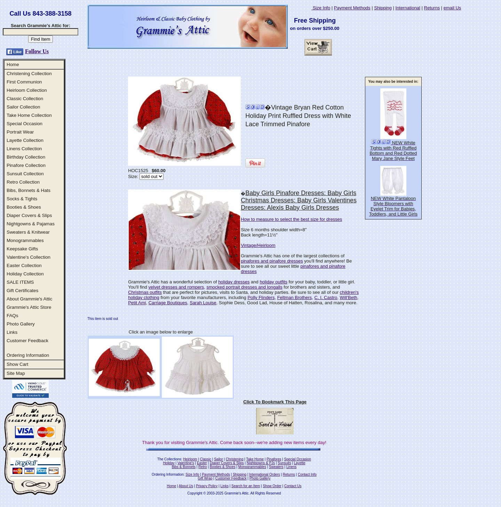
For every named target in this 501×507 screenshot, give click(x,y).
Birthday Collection (26, 157)
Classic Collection (25, 98)
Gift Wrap (205, 478)
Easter (202, 463)
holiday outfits (273, 281)
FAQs (12, 315)
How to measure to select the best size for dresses (291, 219)
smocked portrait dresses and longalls (244, 287)
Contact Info (307, 474)
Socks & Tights (22, 198)
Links (12, 332)
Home (13, 64)
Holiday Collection (25, 273)
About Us (186, 486)
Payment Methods (352, 7)
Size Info (320, 7)
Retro (202, 467)
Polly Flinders (261, 297)
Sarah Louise (203, 302)
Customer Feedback (27, 340)
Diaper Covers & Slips (29, 215)
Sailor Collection (23, 107)
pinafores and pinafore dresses (272, 261)
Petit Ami (137, 302)
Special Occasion (24, 123)
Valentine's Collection (28, 257)
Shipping (383, 7)
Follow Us (37, 51)
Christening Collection (29, 73)
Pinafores (274, 459)
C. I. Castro (326, 297)
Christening (235, 459)
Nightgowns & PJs (261, 463)
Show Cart (17, 364)
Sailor (218, 459)
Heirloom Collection (27, 90)
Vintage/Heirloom (258, 245)
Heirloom (190, 459)
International (407, 7)
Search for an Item (245, 486)
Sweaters (276, 467)
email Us (452, 7)
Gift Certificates (22, 290)
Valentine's (185, 463)
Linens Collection (24, 148)
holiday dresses (233, 281)
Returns (432, 7)
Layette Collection (25, 140)
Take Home (255, 459)
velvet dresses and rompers (176, 287)
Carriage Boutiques (168, 302)
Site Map (16, 373)
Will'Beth (348, 297)
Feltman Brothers (294, 297)
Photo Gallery (21, 324)
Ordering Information (28, 355)
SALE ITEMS (20, 282)
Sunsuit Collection (25, 173)
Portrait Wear (20, 132)
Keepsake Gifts (22, 248)
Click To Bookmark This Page (275, 401)
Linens (291, 467)
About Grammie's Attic (29, 298)
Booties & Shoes (24, 207)
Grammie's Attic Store (29, 307)
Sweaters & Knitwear (28, 232)
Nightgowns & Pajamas (31, 223)
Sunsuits (284, 463)
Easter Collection (24, 265)
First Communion (24, 81)
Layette (299, 463)
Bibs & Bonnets (184, 467)
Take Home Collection (29, 115)
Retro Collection (23, 182)
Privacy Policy (206, 486)
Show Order (272, 486)
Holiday (168, 463)
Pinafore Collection (26, 165)
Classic (205, 459)
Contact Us (292, 486)
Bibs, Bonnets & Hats (28, 190)
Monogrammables (25, 240)
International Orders (264, 474)
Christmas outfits (145, 292)
